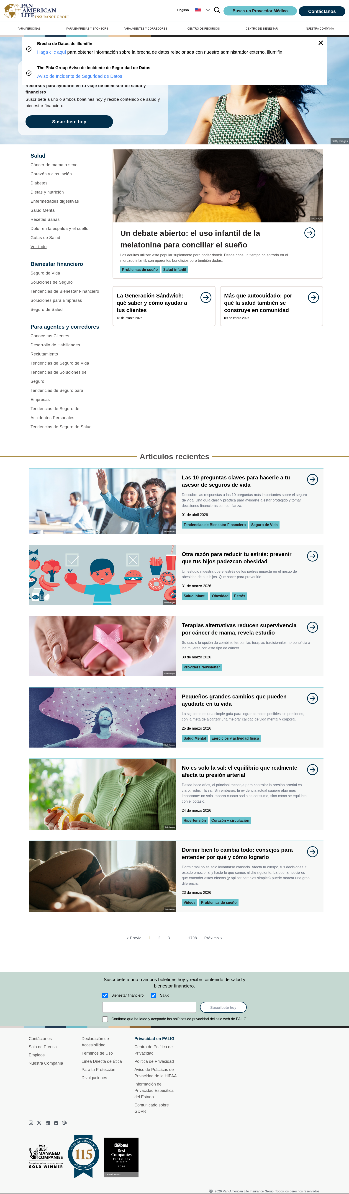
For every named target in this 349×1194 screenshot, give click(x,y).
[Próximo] (214, 938)
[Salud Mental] (66, 210)
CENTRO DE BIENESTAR (262, 28)
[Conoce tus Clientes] (66, 335)
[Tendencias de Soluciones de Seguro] (66, 377)
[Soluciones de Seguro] (66, 282)
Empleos (37, 1055)
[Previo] (133, 938)
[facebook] (56, 1123)
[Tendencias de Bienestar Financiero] (66, 291)
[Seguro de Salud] (66, 309)
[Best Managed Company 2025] (48, 1157)
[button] (203, 10)
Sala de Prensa (43, 1047)
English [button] (183, 10)
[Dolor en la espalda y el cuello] (66, 228)
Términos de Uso (97, 1053)
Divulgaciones (94, 1078)
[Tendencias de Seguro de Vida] (66, 363)
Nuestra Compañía (46, 1063)
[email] (149, 1007)
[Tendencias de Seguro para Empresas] (66, 395)
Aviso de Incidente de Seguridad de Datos (79, 76)
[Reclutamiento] (66, 354)
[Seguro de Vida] (66, 273)
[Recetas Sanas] (66, 219)
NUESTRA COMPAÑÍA (320, 28)
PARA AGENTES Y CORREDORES (145, 28)
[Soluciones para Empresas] (66, 300)
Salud (164, 995)
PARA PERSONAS (29, 28)
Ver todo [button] (39, 246)
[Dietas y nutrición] (66, 192)
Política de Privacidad (154, 1061)
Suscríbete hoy (223, 1008)
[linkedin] (48, 1123)
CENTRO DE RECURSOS (203, 28)
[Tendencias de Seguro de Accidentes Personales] (66, 413)
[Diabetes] (66, 183)
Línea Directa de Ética (102, 1061)
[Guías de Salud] (66, 237)
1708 (192, 938)
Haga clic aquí (51, 52)
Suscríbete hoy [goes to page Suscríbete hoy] (69, 121)
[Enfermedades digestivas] (66, 201)
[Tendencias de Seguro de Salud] (66, 426)
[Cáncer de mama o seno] (66, 164)
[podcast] (64, 1123)
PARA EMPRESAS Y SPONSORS (87, 28)
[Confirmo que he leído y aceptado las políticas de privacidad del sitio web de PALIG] (105, 1019)
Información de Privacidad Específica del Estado (154, 1090)
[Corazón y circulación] (66, 174)
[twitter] (39, 1123)
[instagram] (31, 1123)
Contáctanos (322, 11)
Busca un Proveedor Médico (260, 11)
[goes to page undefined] (307, 232)
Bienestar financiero (127, 995)
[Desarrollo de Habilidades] (66, 345)
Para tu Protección (98, 1069)
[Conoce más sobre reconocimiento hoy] (123, 1157)
